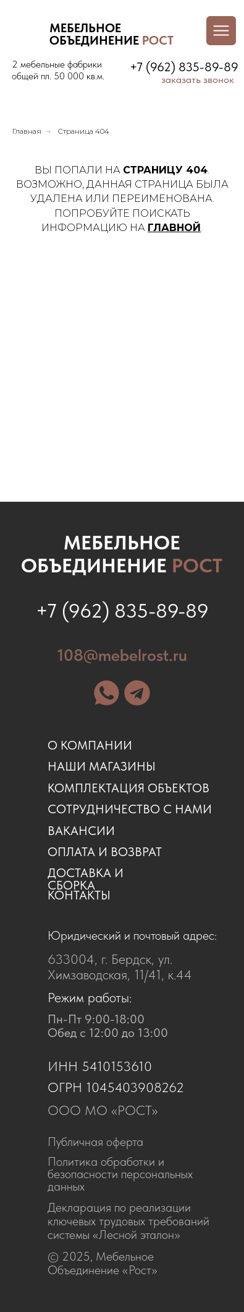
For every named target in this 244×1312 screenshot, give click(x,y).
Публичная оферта (95, 1141)
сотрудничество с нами (130, 809)
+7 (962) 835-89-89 (184, 66)
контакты (79, 895)
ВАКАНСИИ (81, 830)
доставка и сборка (86, 879)
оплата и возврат (105, 851)
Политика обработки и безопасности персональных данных (120, 1173)
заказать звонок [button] (197, 79)
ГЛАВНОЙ (174, 228)
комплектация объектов (128, 788)
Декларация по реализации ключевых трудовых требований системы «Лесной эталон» (128, 1221)
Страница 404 (83, 131)
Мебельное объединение (121, 553)
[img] (26, 34)
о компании (90, 745)
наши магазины (102, 766)
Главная (26, 131)
